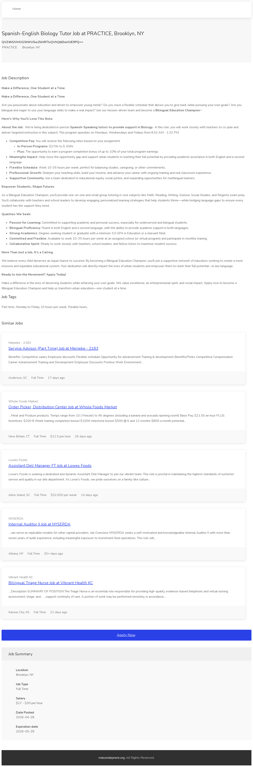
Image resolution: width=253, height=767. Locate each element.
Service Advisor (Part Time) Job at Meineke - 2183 (53, 348)
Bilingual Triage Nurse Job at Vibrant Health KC (50, 582)
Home (16, 7)
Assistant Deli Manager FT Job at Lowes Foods (50, 465)
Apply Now (126, 635)
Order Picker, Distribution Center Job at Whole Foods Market (62, 407)
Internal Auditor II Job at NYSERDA (39, 524)
